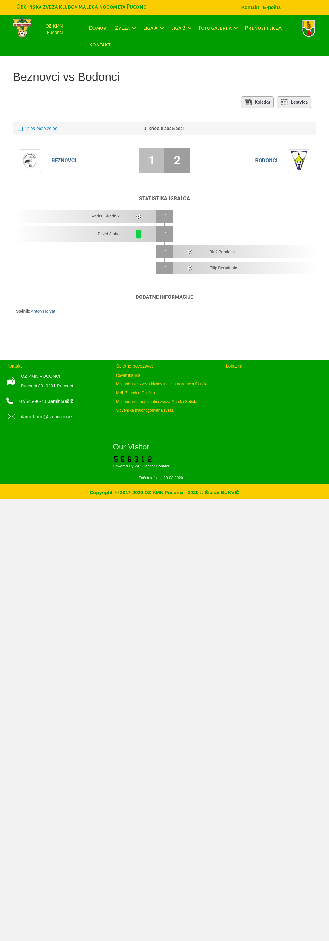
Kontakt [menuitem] (100, 45)
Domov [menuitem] (97, 28)
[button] (134, 28)
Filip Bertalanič (223, 267)
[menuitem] (272, 7)
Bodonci (266, 160)
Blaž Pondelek (222, 251)
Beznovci (63, 160)
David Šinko (109, 233)
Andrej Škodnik (106, 216)
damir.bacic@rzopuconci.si (48, 416)
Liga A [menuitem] (150, 28)
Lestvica (294, 102)
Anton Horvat (43, 311)
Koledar (257, 102)
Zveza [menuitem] (122, 28)
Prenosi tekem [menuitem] (263, 28)
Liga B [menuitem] (178, 28)
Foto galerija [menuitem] (215, 28)
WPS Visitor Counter (152, 466)
